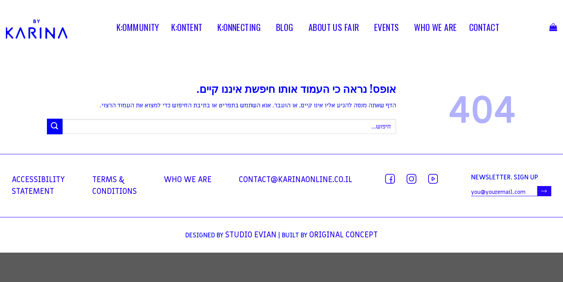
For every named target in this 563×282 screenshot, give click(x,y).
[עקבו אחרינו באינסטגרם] (411, 179)
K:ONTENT (187, 28)
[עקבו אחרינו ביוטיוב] (433, 179)
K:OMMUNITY (138, 28)
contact (484, 28)
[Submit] (55, 126)
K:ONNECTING (239, 28)
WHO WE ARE (435, 28)
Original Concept (343, 235)
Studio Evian (250, 235)
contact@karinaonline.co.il (295, 180)
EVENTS (386, 28)
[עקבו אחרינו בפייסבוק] (390, 179)
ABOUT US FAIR (333, 28)
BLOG (285, 28)
